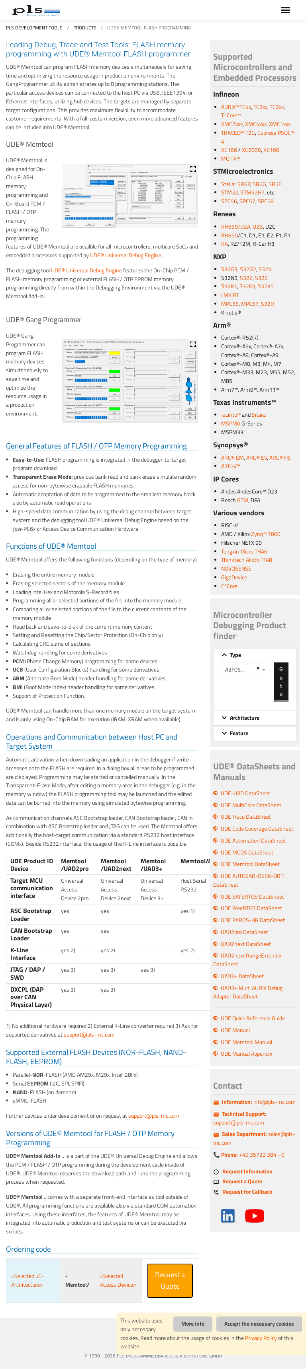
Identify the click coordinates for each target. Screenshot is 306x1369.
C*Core (229, 586)
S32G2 (248, 269)
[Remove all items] (257, 668)
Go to (281, 681)
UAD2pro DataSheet (244, 932)
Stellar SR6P (235, 184)
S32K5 (266, 286)
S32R (267, 304)
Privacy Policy (261, 1338)
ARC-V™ (230, 466)
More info (192, 1324)
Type (235, 655)
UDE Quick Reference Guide (253, 1018)
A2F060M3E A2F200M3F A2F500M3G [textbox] (239, 670)
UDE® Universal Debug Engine (125, 255)
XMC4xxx (256, 124)
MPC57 (250, 304)
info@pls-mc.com (259, 1102)
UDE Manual (235, 1030)
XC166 (229, 150)
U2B (258, 227)
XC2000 (251, 150)
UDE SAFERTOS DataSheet (252, 897)
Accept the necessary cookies (259, 1324)
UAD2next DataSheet (246, 944)
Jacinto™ (231, 415)
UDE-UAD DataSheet (245, 793)
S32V (265, 269)
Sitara (259, 415)
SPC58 (266, 201)
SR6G (259, 184)
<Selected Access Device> (118, 1280)
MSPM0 (230, 423)
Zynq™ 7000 (265, 534)
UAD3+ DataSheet (242, 976)
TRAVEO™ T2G (238, 133)
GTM (242, 500)
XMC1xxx (279, 124)
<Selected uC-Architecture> (27, 1280)
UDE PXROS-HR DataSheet (253, 920)
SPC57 (247, 201)
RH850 (229, 235)
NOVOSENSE (236, 569)
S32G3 (229, 269)
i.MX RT (230, 295)
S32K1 (229, 286)
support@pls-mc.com (89, 1035)
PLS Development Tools (34, 27)
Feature (239, 733)
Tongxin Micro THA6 (244, 551)
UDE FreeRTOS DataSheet (251, 908)
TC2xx (277, 107)
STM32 (229, 192)
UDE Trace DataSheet (246, 817)
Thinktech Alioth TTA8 (246, 560)
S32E (261, 278)
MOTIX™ (230, 159)
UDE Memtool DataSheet (250, 864)
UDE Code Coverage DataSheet (257, 829)
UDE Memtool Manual (246, 1042)
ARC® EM (232, 458)
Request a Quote (170, 1280)
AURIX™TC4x (236, 107)
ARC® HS (280, 458)
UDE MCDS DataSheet (247, 852)
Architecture (244, 718)
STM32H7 (253, 192)
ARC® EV (256, 458)
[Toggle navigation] (286, 10)
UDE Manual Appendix (246, 1054)
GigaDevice (234, 577)
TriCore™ (231, 115)
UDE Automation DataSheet (253, 841)
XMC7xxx (232, 124)
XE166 (271, 150)
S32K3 (247, 286)
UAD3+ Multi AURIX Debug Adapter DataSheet (247, 992)
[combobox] (245, 669)
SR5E (275, 184)
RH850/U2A (235, 227)
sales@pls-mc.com (254, 1138)
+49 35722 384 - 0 (252, 1155)
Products (84, 27)
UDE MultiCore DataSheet (251, 805)
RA (224, 244)
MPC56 (230, 304)
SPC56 (229, 201)
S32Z (246, 278)
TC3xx (260, 107)
